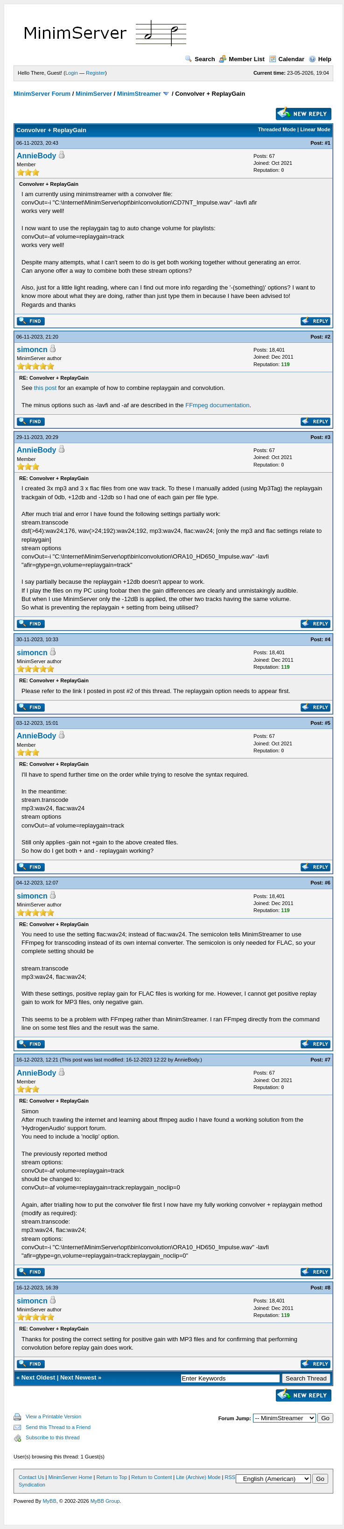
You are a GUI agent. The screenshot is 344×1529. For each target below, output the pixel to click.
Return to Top (112, 1477)
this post (45, 387)
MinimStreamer (139, 93)
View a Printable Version (53, 1416)
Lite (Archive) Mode (198, 1477)
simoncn (32, 350)
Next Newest (78, 1377)
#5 (327, 723)
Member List (242, 59)
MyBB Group (105, 1501)
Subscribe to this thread (53, 1437)
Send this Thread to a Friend (58, 1427)
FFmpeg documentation (217, 405)
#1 (327, 143)
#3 (327, 437)
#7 (327, 1059)
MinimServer (94, 93)
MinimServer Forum (42, 93)
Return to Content (151, 1477)
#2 (327, 337)
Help (320, 59)
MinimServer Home (70, 1477)
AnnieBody (36, 156)
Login (71, 73)
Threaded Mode (277, 129)
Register (95, 73)
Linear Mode (315, 129)
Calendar (287, 59)
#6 (327, 882)
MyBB (49, 1501)
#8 (327, 1287)
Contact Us (31, 1477)
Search (200, 59)
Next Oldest (38, 1377)
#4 (327, 639)
